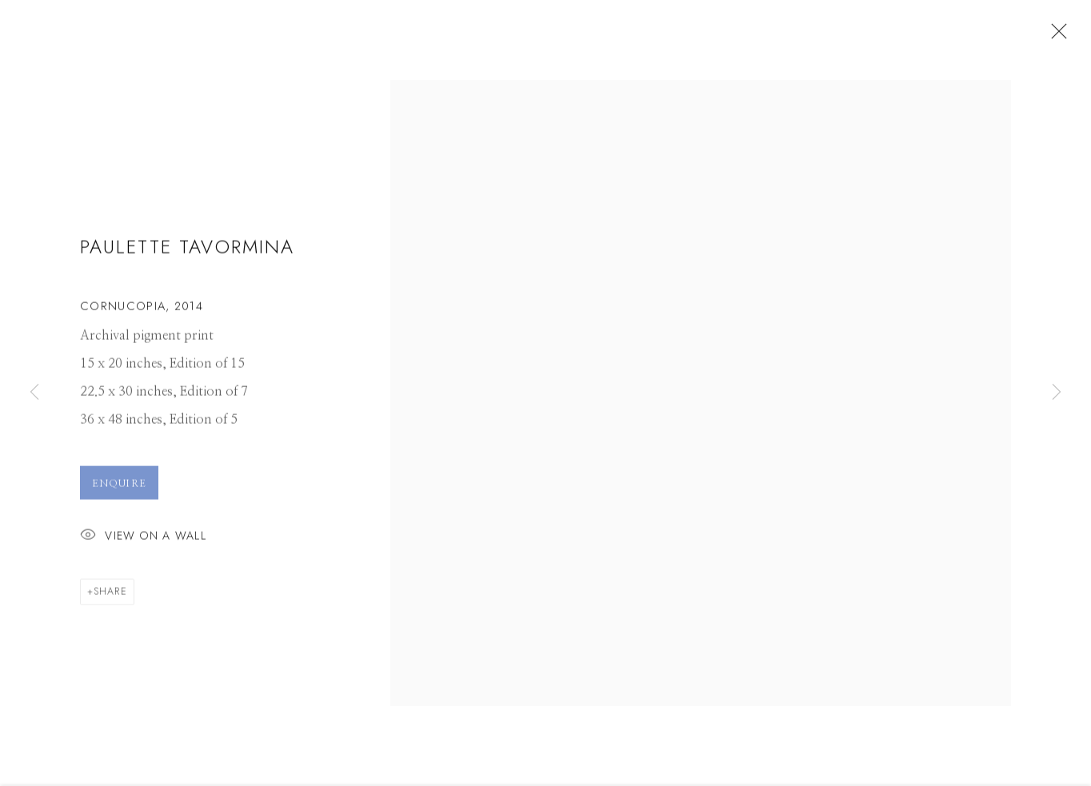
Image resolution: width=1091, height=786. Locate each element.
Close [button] (1055, 36)
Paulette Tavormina (187, 251)
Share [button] (110, 596)
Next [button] (1056, 393)
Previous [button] (34, 393)
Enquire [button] (119, 488)
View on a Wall (143, 541)
